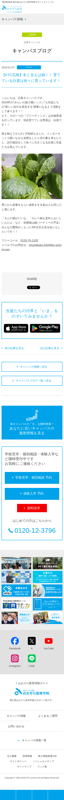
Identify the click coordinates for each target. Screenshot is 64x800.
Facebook (15, 648)
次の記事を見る (49, 348)
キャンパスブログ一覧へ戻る (33, 380)
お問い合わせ (16, 726)
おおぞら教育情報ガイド (33, 683)
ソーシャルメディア (43, 761)
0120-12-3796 (35, 530)
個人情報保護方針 (47, 756)
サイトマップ (24, 766)
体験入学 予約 (40, 795)
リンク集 (42, 766)
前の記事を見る (14, 348)
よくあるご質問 (47, 715)
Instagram (15, 665)
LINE (32, 665)
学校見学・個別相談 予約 (24, 795)
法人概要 (12, 756)
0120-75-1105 (29, 240)
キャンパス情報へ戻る (33, 366)
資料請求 (56, 795)
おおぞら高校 (12, 11)
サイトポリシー (18, 761)
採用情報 (27, 756)
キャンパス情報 (12, 19)
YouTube (49, 648)
